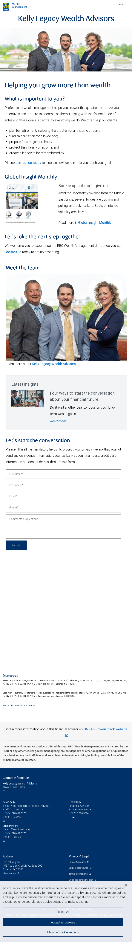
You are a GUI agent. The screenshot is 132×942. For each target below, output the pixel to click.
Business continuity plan (81, 879)
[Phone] (63, 507)
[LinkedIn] (74, 817)
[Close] (126, 885)
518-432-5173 (19, 833)
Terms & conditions (78, 873)
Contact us (13, 252)
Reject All (63, 912)
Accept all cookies (63, 922)
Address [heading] (8, 856)
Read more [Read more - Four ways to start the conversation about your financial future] (58, 421)
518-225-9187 (15, 817)
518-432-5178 (19, 813)
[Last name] (63, 485)
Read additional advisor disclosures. (19, 705)
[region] (66, 911)
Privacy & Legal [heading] (79, 856)
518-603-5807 (15, 837)
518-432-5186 (85, 809)
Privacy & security (77, 862)
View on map (9, 873)
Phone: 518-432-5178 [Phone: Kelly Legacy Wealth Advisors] (14, 787)
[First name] (63, 474)
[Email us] (4, 791)
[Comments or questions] (63, 526)
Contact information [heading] (16, 778)
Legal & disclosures (79, 867)
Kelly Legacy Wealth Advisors (54, 364)
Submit (16, 545)
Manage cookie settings (63, 932)
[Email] (63, 496)
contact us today (28, 163)
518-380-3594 (81, 813)
